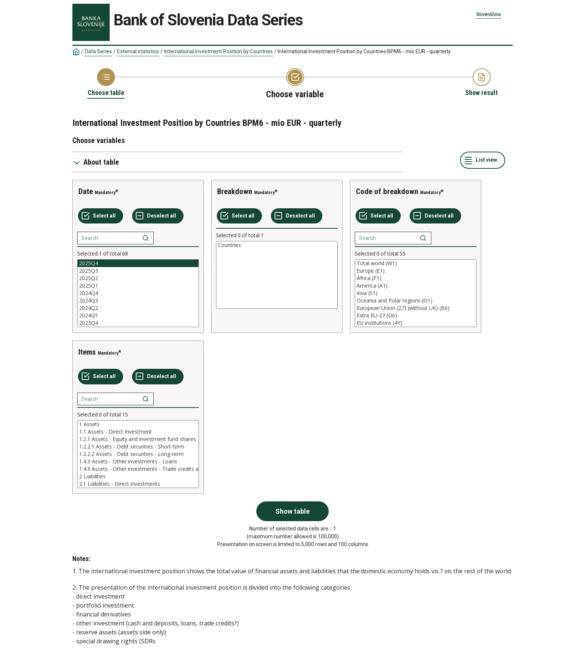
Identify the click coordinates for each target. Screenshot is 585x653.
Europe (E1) (415, 271)
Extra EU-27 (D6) (415, 315)
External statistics (138, 51)
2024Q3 (138, 300)
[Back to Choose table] (106, 82)
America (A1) (415, 285)
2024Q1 (138, 315)
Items (87, 352)
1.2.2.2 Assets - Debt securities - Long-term (138, 454)
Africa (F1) (415, 278)
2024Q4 (138, 293)
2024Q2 (138, 308)
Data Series (98, 51)
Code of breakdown (387, 191)
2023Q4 (138, 323)
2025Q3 (138, 271)
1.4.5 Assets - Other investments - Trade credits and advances (138, 469)
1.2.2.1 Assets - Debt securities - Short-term (138, 446)
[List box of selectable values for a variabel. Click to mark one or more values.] (138, 293)
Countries (276, 245)
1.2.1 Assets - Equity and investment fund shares (138, 439)
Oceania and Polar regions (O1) (415, 300)
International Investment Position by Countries (218, 51)
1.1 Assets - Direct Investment (138, 431)
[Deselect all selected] (157, 216)
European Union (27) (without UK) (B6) (415, 308)
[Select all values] (100, 216)
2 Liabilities (138, 476)
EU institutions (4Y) (415, 323)
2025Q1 (138, 285)
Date (85, 191)
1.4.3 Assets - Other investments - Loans (138, 461)
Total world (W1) (415, 263)
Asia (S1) (415, 293)
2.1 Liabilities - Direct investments (138, 484)
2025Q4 (138, 263)
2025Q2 (138, 278)
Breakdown (234, 191)
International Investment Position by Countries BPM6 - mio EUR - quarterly (364, 51)
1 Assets (138, 424)
